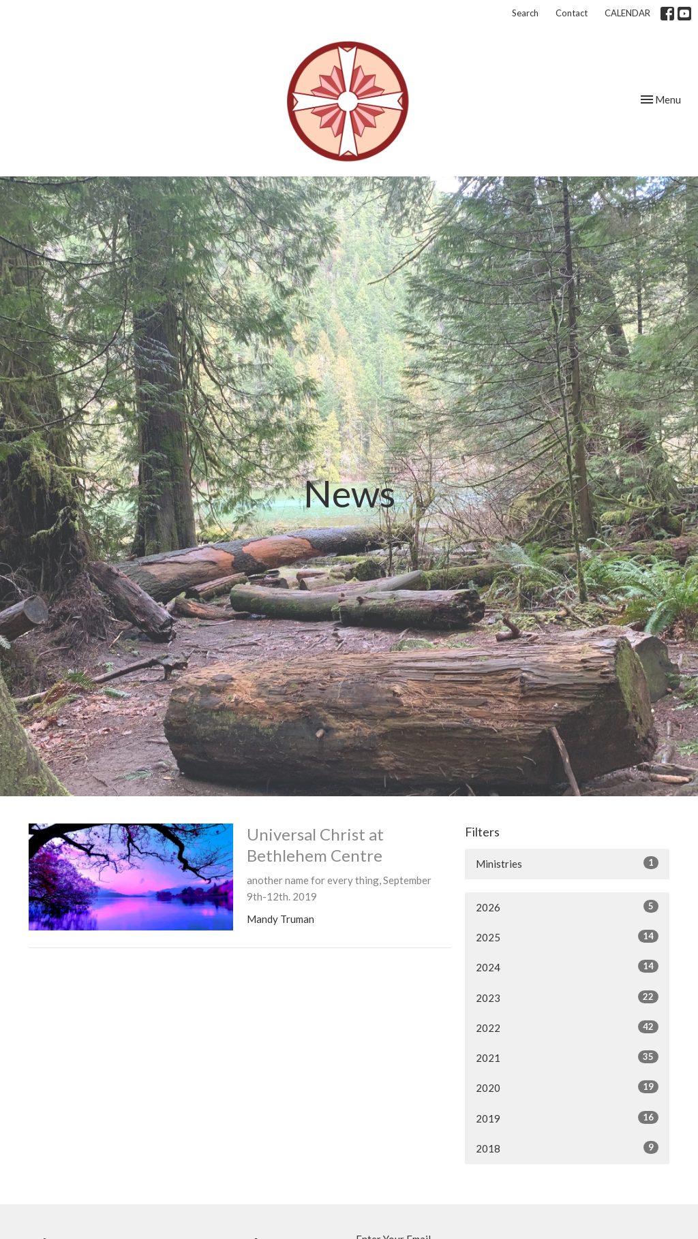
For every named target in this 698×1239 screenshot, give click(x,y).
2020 (567, 1087)
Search (525, 12)
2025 (567, 936)
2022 (567, 1027)
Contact (572, 12)
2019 (567, 1118)
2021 (567, 1057)
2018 (567, 1148)
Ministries (567, 863)
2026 (567, 906)
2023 (567, 997)
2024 (567, 966)
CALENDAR (627, 12)
